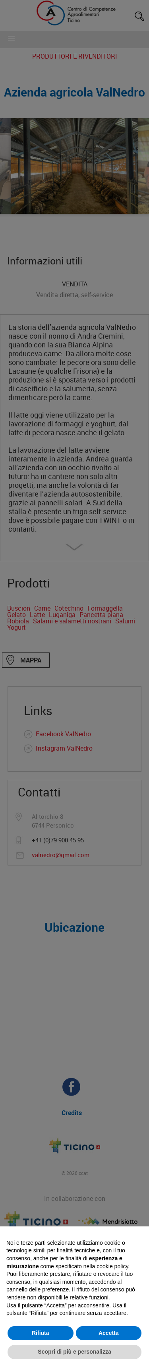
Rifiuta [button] (40, 1333)
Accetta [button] (109, 1333)
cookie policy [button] (112, 1266)
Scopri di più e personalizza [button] (74, 1351)
